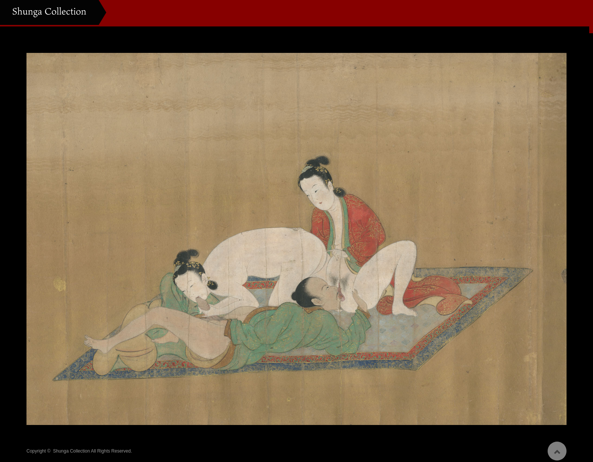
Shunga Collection (71, 448)
